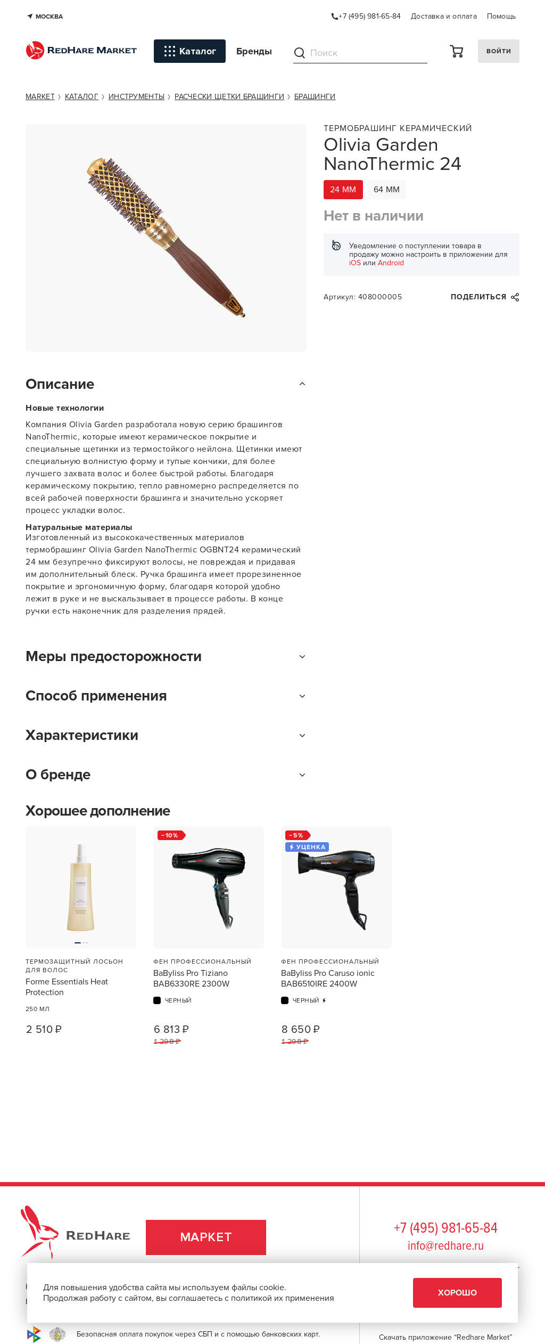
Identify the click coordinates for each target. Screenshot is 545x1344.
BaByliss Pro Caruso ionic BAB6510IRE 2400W (328, 978)
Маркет (206, 1237)
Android (391, 262)
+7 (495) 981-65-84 (446, 1229)
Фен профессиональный (202, 961)
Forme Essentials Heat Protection (67, 987)
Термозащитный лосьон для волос (74, 966)
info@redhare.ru (446, 1246)
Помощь (501, 16)
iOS (355, 262)
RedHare (85, 1237)
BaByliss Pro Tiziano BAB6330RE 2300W (191, 978)
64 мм (387, 189)
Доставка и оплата (444, 16)
